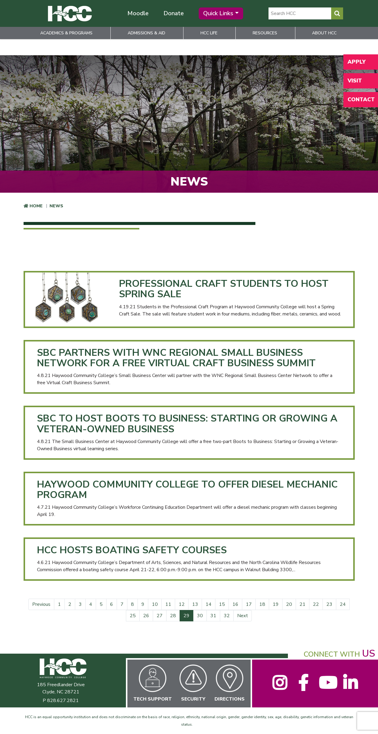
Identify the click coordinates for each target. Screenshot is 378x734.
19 (276, 604)
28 (173, 615)
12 (182, 604)
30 (200, 615)
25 (133, 615)
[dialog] (360, 716)
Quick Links (218, 13)
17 (249, 604)
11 (168, 604)
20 (289, 604)
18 (262, 604)
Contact (361, 99)
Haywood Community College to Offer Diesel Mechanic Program (187, 489)
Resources (265, 33)
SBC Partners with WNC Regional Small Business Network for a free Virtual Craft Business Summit (176, 358)
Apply (356, 61)
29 (188, 615)
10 (155, 604)
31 (213, 615)
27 (160, 615)
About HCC (324, 33)
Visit (355, 80)
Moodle (138, 13)
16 (235, 604)
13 (195, 604)
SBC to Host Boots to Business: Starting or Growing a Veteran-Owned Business (187, 423)
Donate (173, 13)
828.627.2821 (63, 700)
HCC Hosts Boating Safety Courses (132, 550)
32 (227, 615)
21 (303, 604)
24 (343, 604)
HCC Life (208, 33)
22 (316, 604)
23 (329, 604)
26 (146, 615)
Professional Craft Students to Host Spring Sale (223, 289)
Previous (41, 604)
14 (209, 604)
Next (242, 615)
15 (222, 604)
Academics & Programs (66, 33)
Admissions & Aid (146, 33)
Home (36, 206)
